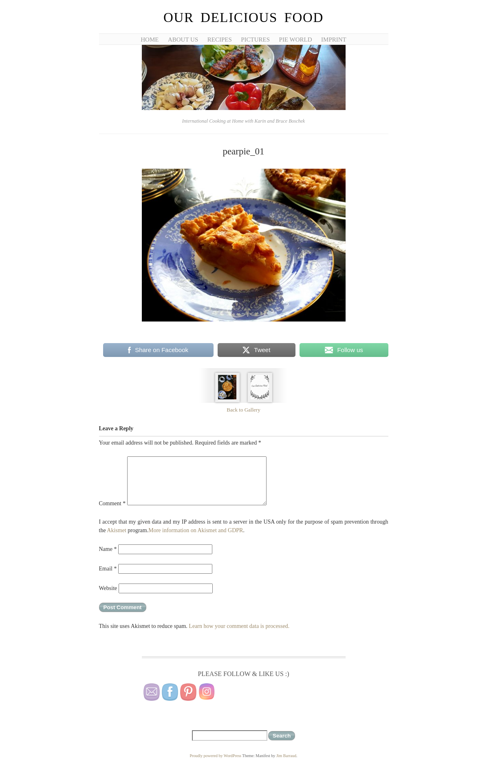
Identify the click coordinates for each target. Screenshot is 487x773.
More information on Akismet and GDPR (195, 530)
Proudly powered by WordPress (215, 755)
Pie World (295, 39)
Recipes (219, 39)
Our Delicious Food (243, 17)
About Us (183, 39)
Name (108, 549)
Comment (112, 503)
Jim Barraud (286, 755)
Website (108, 588)
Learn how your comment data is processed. (239, 626)
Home (150, 39)
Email (108, 569)
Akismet (116, 530)
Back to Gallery (243, 410)
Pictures (255, 39)
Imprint (333, 39)
